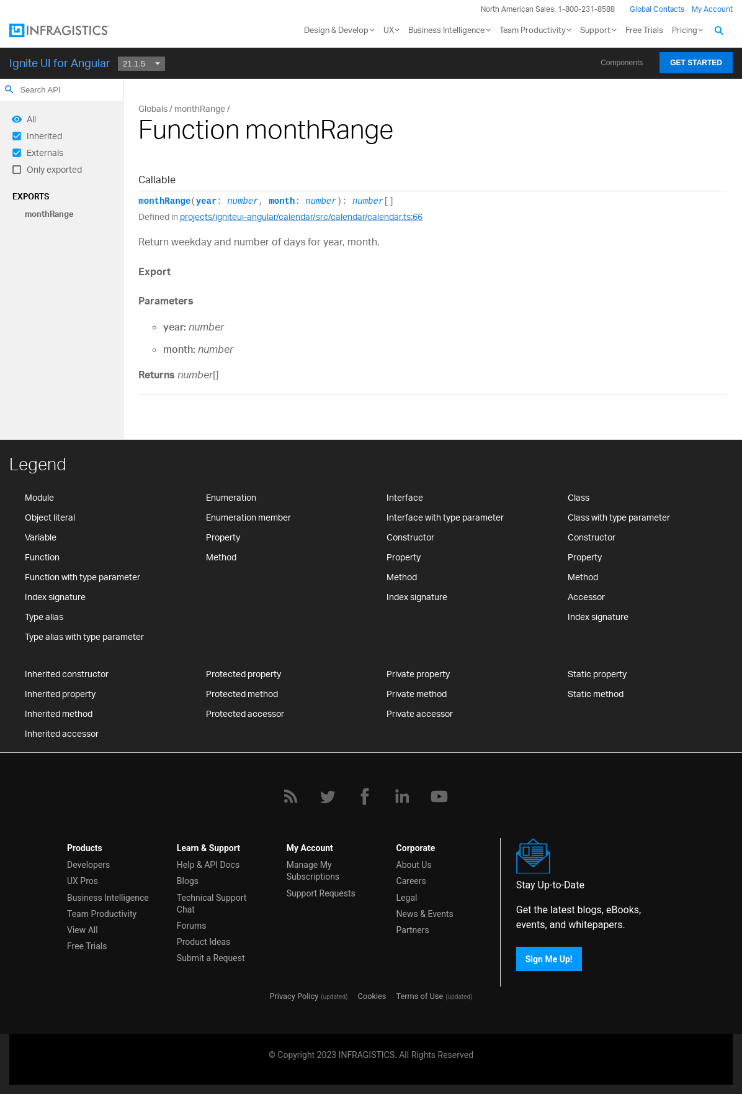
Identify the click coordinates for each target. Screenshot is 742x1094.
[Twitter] (327, 796)
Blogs (188, 881)
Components (622, 62)
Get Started (696, 62)
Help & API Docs (208, 865)
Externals (45, 152)
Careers (411, 881)
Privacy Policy (293, 996)
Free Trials (644, 30)
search (9, 89)
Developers (88, 865)
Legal (407, 898)
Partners (412, 930)
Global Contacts (657, 9)
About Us (414, 865)
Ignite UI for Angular (59, 63)
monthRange (49, 214)
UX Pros (82, 881)
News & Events (425, 914)
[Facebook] (364, 796)
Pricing (684, 30)
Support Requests (321, 893)
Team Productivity (532, 30)
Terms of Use (419, 996)
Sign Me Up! (549, 959)
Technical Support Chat (212, 903)
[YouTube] (439, 796)
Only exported (54, 169)
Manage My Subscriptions (313, 871)
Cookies (372, 996)
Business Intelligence (446, 30)
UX (388, 30)
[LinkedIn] (402, 796)
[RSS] (290, 796)
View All (82, 930)
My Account (712, 9)
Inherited (44, 135)
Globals (153, 108)
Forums (192, 926)
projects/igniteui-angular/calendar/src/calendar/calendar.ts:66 (301, 216)
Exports (30, 196)
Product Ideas (203, 942)
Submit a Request (211, 958)
